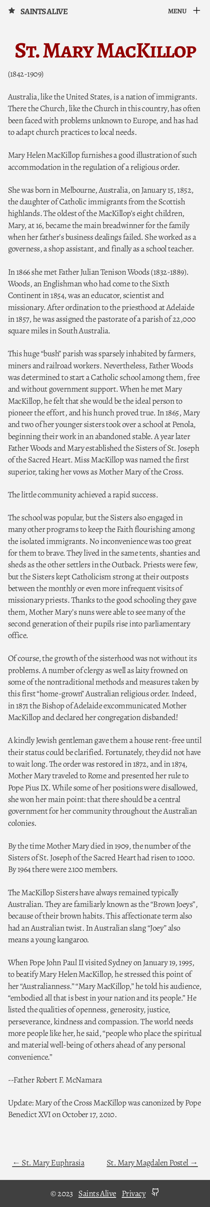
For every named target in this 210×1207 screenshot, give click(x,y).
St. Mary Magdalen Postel (148, 1162)
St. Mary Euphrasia (52, 1162)
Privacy (133, 1193)
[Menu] (185, 11)
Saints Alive (38, 11)
